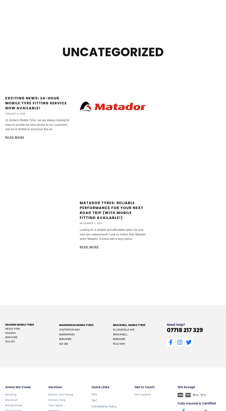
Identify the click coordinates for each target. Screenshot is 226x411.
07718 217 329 (185, 330)
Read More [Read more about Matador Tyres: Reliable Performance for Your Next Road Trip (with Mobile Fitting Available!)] (89, 247)
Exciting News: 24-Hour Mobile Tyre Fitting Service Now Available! (36, 103)
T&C (94, 400)
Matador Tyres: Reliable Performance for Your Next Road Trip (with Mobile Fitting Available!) (112, 210)
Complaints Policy (103, 406)
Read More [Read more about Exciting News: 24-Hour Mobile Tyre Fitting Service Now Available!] (14, 137)
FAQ (94, 394)
